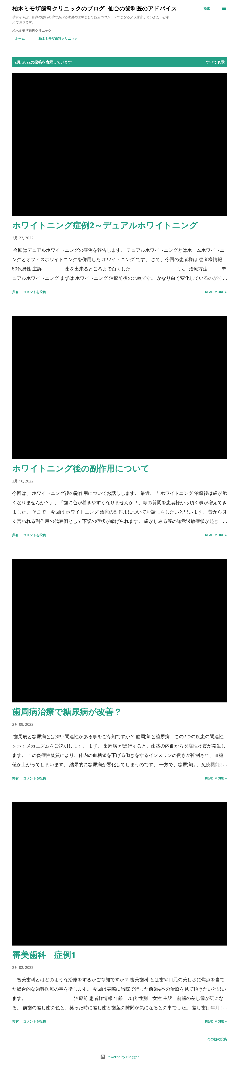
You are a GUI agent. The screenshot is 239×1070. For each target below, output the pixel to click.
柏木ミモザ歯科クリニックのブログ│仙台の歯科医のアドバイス (94, 8)
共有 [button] (15, 292)
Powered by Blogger (119, 1057)
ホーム (17, 38)
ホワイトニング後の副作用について (80, 468)
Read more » (216, 292)
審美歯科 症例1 (44, 954)
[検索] (207, 8)
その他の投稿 (217, 1039)
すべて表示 (215, 62)
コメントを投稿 (34, 292)
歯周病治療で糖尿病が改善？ (67, 711)
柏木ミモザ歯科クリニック (55, 38)
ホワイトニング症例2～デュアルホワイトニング (105, 225)
